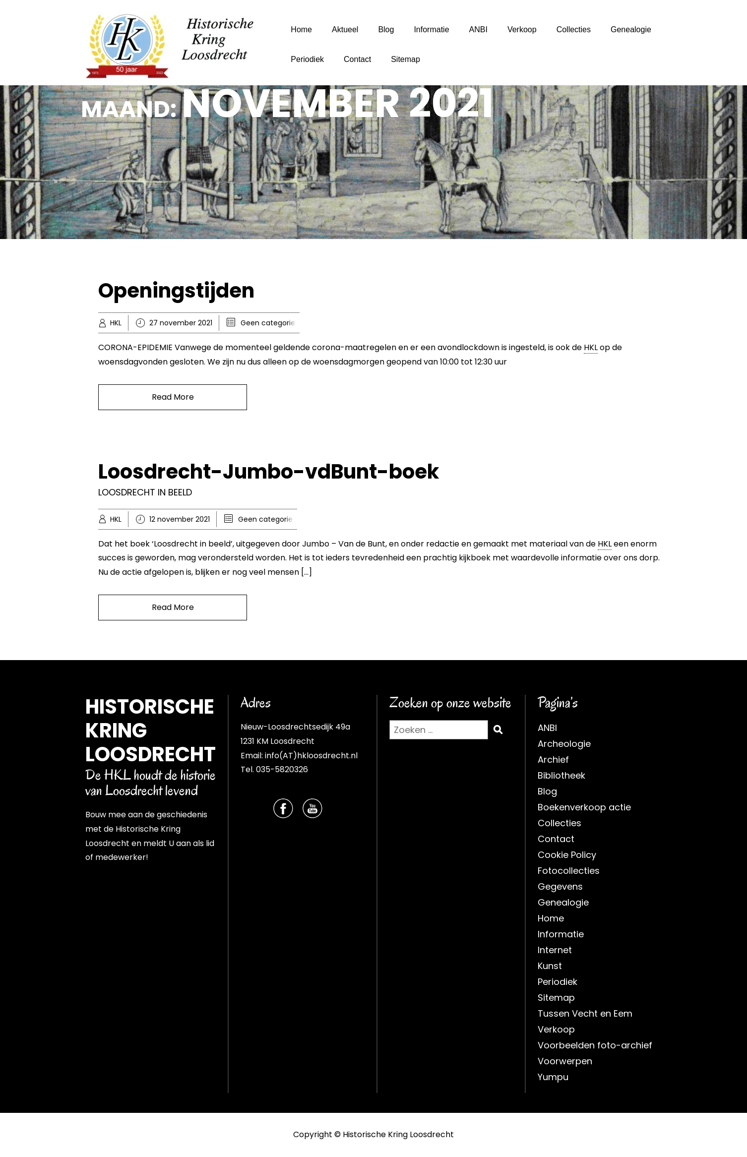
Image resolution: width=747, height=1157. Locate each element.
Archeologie (564, 743)
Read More (173, 397)
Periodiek (307, 59)
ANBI (478, 29)
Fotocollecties (569, 870)
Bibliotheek (561, 775)
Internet (555, 950)
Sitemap (405, 59)
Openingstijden (176, 290)
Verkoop (522, 29)
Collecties (574, 29)
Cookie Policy (567, 855)
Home (301, 29)
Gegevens (560, 886)
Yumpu (553, 1077)
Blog (386, 29)
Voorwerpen (565, 1061)
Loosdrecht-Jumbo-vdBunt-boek (268, 472)
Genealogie (631, 29)
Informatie (431, 29)
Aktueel (345, 29)
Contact (357, 59)
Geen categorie (268, 323)
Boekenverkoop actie (584, 807)
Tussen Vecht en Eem (585, 1013)
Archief (553, 759)
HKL (116, 323)
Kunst (550, 966)
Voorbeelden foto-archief (595, 1045)
